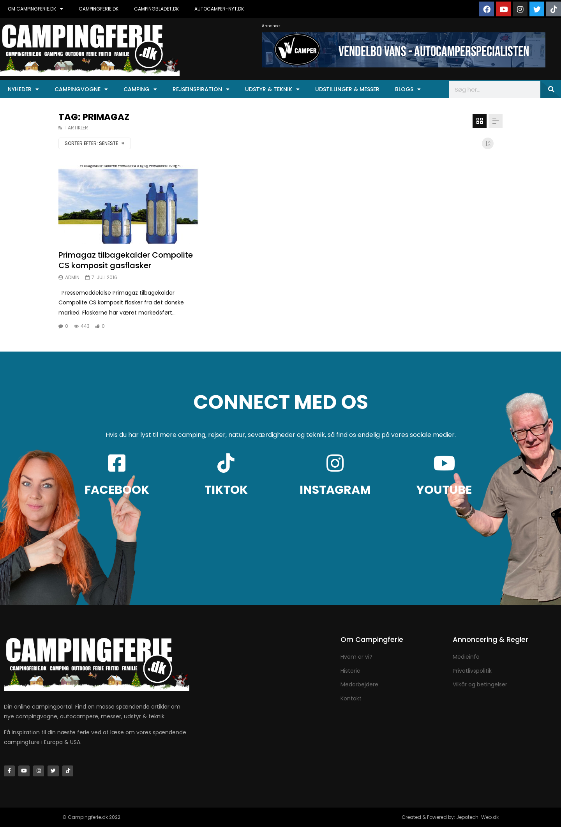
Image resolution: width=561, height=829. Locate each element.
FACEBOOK (117, 490)
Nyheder (23, 89)
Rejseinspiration (201, 89)
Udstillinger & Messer (347, 89)
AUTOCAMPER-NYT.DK (219, 8)
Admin (72, 277)
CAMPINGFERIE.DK (98, 8)
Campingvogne (81, 89)
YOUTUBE (444, 490)
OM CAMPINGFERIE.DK (35, 9)
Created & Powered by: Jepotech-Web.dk (450, 819)
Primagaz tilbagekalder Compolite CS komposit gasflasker (125, 260)
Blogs (408, 89)
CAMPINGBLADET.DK (156, 8)
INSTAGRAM (335, 490)
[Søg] (550, 89)
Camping (140, 89)
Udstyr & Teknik (272, 89)
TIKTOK (226, 490)
